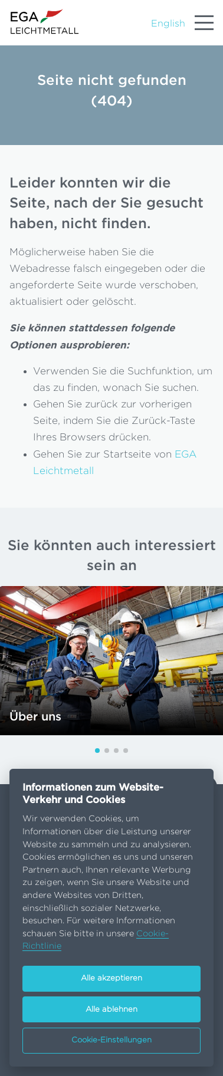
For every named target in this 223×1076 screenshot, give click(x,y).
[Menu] (204, 23)
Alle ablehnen (111, 1010)
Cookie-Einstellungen (111, 1040)
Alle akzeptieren (111, 978)
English (168, 23)
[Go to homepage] (44, 21)
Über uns (35, 717)
